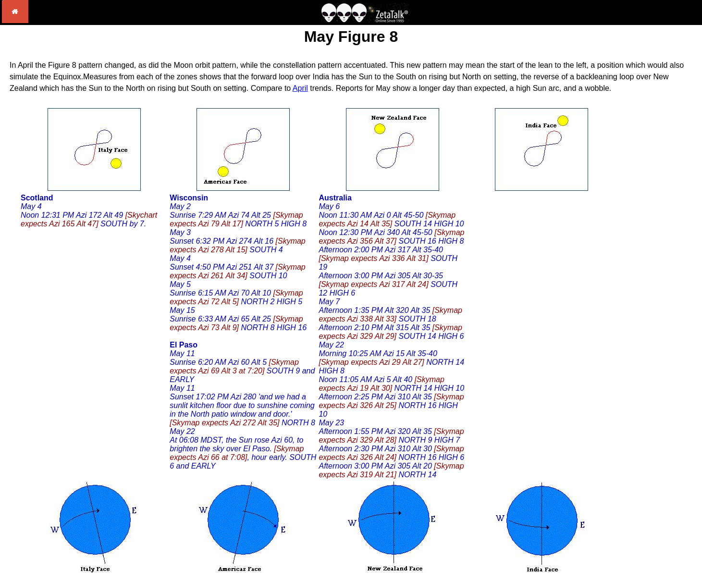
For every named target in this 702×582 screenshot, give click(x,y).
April (300, 88)
